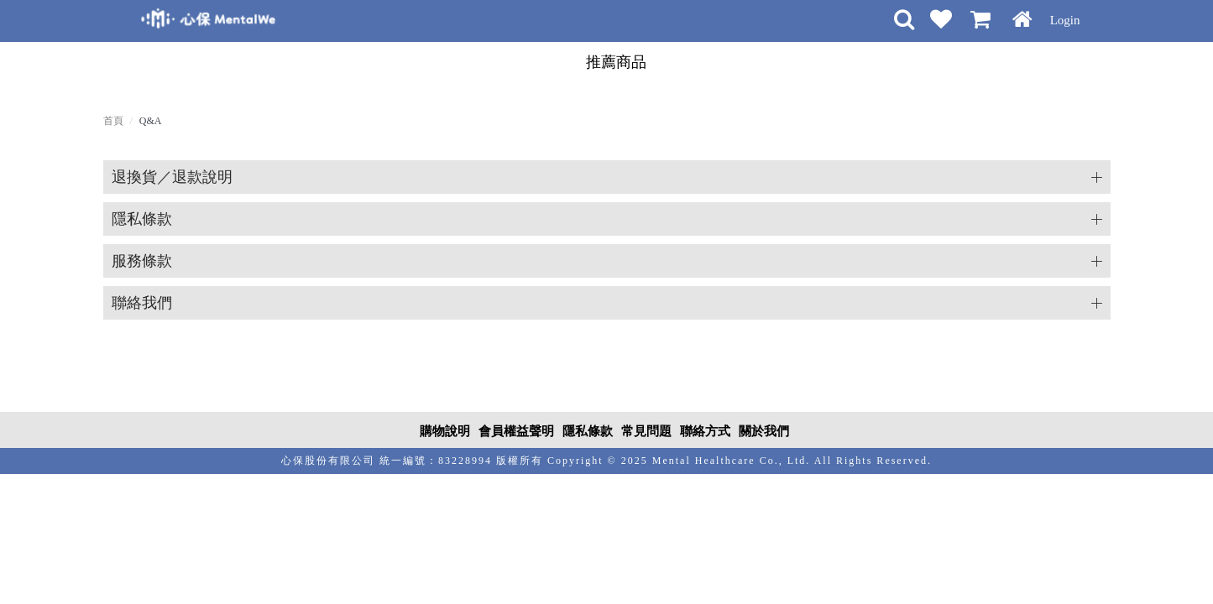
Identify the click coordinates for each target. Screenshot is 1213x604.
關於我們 (764, 431)
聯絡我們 (142, 302)
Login (1065, 20)
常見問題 (646, 431)
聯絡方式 (705, 431)
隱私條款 (142, 219)
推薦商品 (616, 62)
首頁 (113, 121)
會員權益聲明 (516, 431)
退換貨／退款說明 (172, 177)
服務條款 (142, 261)
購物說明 (445, 431)
